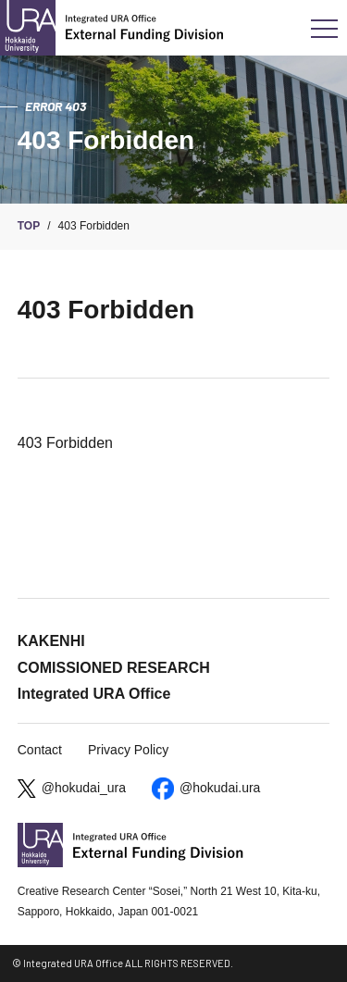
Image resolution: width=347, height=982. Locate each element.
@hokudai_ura (84, 787)
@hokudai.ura (220, 787)
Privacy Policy (128, 749)
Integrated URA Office (94, 694)
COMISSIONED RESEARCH (114, 668)
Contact (40, 749)
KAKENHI (51, 641)
